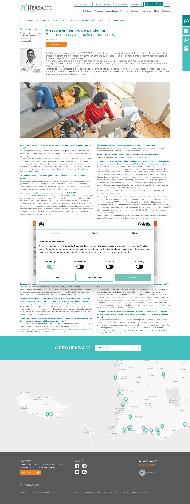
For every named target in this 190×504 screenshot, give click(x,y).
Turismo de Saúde (153, 4)
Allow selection (95, 278)
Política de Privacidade (82, 492)
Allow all (133, 278)
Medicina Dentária (103, 4)
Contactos (166, 11)
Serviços (134, 11)
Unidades (99, 11)
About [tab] (134, 233)
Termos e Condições (28, 492)
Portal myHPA (136, 4)
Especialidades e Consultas (117, 11)
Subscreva (26, 472)
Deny (57, 278)
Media (156, 11)
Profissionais (146, 11)
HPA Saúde (87, 11)
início (22, 20)
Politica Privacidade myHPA (138, 492)
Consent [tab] (55, 233)
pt (167, 4)
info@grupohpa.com (147, 465)
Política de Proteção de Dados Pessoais (54, 492)
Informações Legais (117, 492)
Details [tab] (95, 233)
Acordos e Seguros (83, 4)
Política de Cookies (100, 492)
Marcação (56, 44)
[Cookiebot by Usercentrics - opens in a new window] (139, 224)
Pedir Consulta (121, 4)
